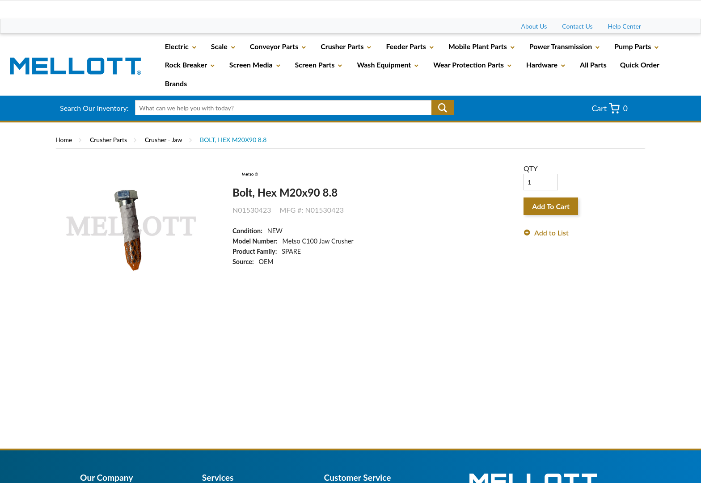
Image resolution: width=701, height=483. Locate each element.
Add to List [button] (551, 232)
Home (63, 139)
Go (442, 107)
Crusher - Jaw (163, 139)
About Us (534, 26)
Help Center (624, 26)
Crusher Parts (108, 139)
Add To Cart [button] (551, 206)
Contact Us (577, 26)
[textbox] (291, 107)
